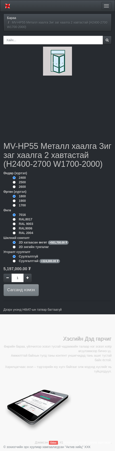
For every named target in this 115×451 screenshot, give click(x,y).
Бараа (11, 18)
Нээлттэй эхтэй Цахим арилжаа (87, 442)
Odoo (53, 442)
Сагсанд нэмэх (21, 290)
